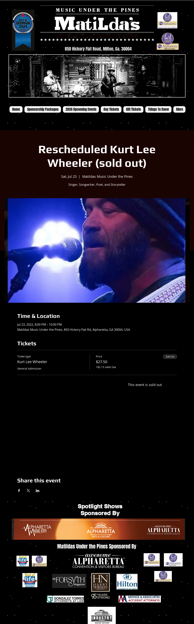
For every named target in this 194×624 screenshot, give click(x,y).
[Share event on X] (28, 490)
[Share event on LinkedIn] (37, 490)
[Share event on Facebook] (19, 490)
